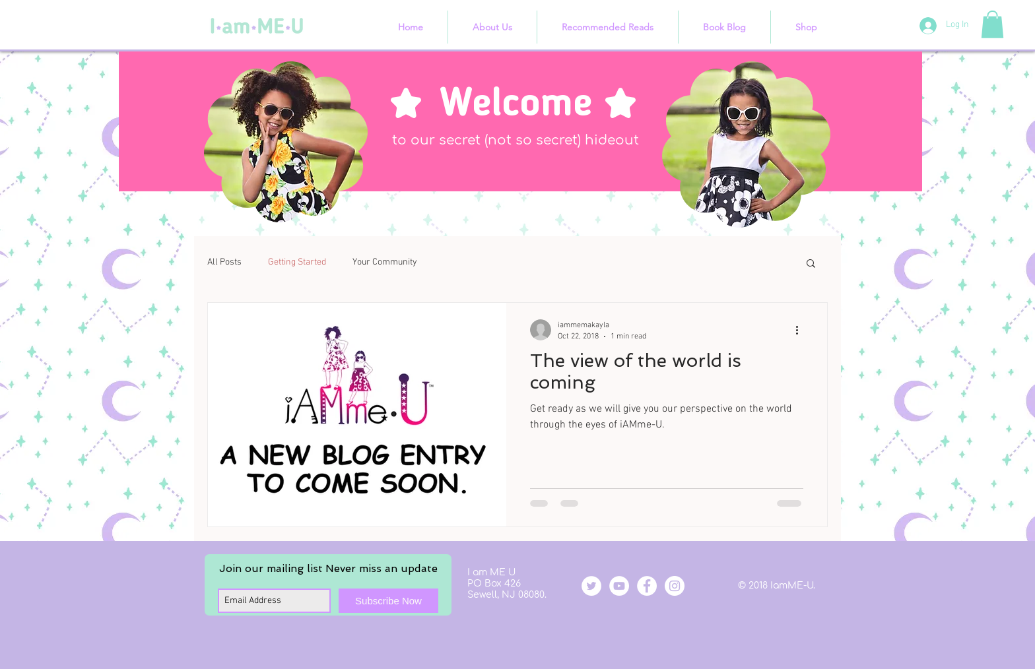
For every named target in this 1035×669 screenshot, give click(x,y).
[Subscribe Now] (388, 601)
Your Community (384, 262)
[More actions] (801, 330)
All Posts (224, 262)
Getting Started (297, 262)
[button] (992, 24)
